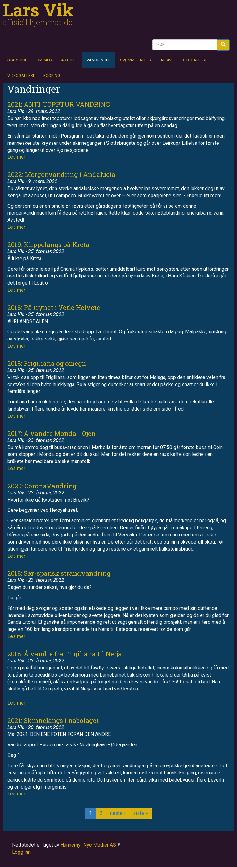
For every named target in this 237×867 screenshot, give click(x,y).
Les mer (16, 157)
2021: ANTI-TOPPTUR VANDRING (58, 104)
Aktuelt (69, 60)
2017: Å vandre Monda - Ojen (51, 433)
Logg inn (21, 852)
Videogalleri (20, 75)
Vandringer (98, 60)
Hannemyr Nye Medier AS (90, 845)
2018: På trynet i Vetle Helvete (53, 307)
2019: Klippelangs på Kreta (48, 244)
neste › (117, 813)
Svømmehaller (135, 60)
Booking (51, 75)
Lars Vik (38, 9)
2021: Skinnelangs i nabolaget (53, 720)
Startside (17, 60)
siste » (140, 813)
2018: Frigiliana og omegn (46, 363)
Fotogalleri (193, 60)
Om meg (44, 60)
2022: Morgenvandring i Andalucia (61, 174)
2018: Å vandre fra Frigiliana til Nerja (64, 653)
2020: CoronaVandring (42, 485)
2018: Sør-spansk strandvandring (58, 573)
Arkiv (166, 60)
